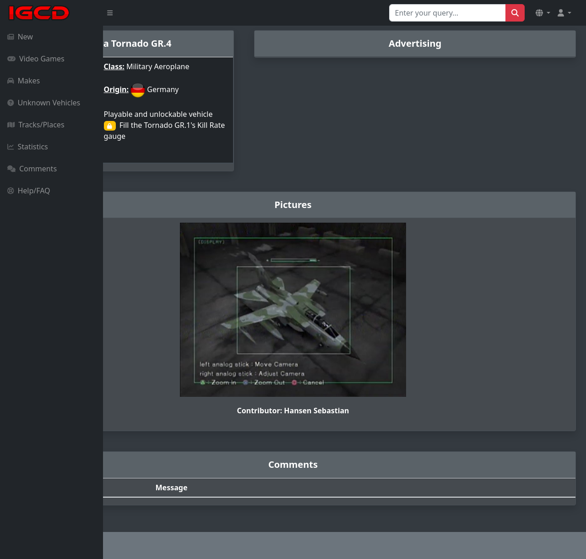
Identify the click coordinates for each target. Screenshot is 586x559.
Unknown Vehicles (43, 103)
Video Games (36, 59)
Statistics (27, 147)
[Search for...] (447, 13)
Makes (23, 81)
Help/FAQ (28, 191)
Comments (32, 169)
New (20, 37)
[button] (543, 13)
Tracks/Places (36, 125)
